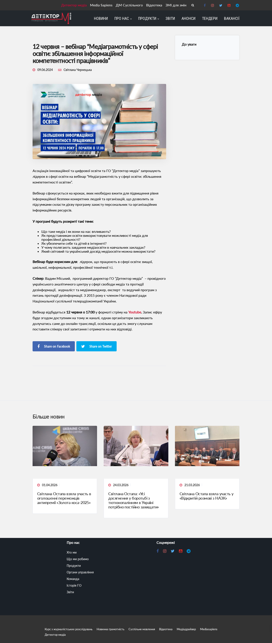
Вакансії (231, 18)
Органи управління (80, 572)
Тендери (209, 18)
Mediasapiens (208, 629)
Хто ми (72, 552)
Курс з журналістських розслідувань (68, 629)
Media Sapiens (102, 5)
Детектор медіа (75, 5)
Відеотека (155, 5)
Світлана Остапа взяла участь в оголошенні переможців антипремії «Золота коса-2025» (64, 498)
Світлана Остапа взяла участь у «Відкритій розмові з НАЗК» (206, 495)
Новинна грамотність (110, 629)
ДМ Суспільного (129, 5)
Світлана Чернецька (78, 70)
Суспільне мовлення (142, 629)
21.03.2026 (192, 485)
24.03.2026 (121, 485)
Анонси (188, 18)
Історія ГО (74, 585)
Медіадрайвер (186, 629)
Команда (73, 579)
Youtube (134, 312)
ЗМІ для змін (176, 5)
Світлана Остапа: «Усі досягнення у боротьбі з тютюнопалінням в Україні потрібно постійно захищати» (133, 500)
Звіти (170, 18)
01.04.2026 (49, 485)
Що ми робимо (78, 559)
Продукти (147, 18)
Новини (101, 18)
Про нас (121, 18)
